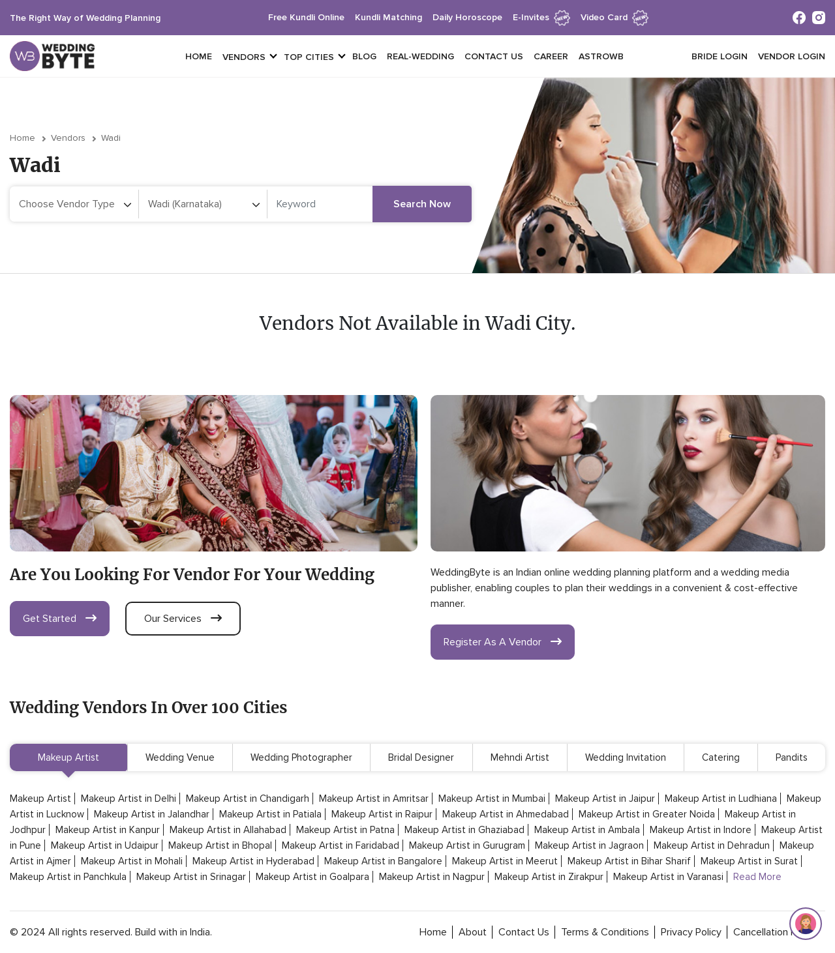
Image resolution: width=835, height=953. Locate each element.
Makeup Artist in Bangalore (383, 861)
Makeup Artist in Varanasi (668, 877)
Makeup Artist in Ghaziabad (464, 830)
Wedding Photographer (301, 757)
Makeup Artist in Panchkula (68, 877)
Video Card (614, 17)
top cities (309, 57)
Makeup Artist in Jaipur (605, 798)
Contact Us (493, 56)
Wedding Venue (180, 757)
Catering (721, 757)
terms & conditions (605, 932)
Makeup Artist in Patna (345, 830)
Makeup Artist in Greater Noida (647, 814)
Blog (364, 56)
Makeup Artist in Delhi (128, 798)
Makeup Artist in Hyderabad (253, 861)
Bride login (719, 56)
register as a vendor (503, 642)
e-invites (541, 17)
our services (183, 618)
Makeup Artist (68, 757)
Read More (757, 877)
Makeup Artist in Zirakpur (548, 877)
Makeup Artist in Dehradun (712, 845)
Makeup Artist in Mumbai (491, 798)
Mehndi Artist (520, 757)
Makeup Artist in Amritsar (374, 798)
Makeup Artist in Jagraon (589, 845)
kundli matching (388, 17)
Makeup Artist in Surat (749, 861)
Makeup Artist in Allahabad (228, 830)
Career (551, 56)
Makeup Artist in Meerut (505, 861)
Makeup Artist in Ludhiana (721, 798)
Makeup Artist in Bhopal (220, 845)
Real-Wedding (420, 56)
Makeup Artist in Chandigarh (247, 798)
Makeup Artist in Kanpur (107, 830)
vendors (244, 57)
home (433, 932)
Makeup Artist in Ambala (587, 830)
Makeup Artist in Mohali (132, 861)
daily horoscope (467, 17)
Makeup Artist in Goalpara (312, 877)
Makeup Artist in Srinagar (191, 877)
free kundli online (306, 17)
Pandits (792, 757)
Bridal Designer (421, 757)
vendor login (791, 56)
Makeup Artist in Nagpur (432, 877)
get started (60, 618)
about (473, 932)
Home (198, 56)
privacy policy (691, 932)
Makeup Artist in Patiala (270, 814)
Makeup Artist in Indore (701, 830)
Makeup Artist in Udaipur (105, 845)
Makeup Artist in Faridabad (340, 845)
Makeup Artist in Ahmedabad (505, 814)
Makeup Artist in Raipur (382, 814)
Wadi (111, 137)
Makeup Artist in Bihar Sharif (629, 861)
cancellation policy (775, 932)
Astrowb (601, 56)
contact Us (523, 932)
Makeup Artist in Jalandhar (151, 814)
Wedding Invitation (625, 757)
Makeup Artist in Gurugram (467, 845)
